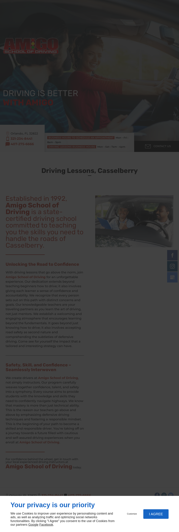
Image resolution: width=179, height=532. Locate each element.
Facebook (46, 524)
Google (33, 524)
